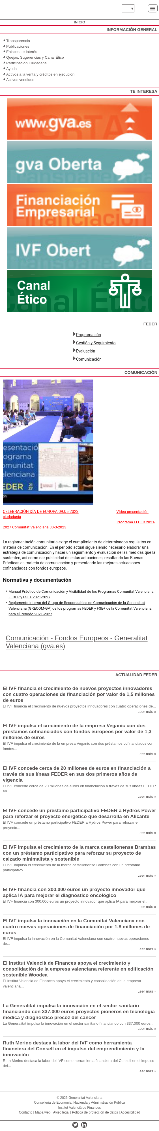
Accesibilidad (130, 1112)
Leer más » (146, 711)
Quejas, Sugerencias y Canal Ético (35, 57)
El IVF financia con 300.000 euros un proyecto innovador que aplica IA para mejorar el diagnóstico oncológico (74, 892)
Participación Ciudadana (26, 63)
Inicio (79, 22)
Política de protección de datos (95, 1112)
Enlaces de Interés (21, 52)
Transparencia (18, 41)
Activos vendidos (20, 80)
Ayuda (11, 69)
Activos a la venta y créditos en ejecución (40, 74)
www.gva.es (14, 8)
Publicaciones (17, 46)
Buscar (141, 8)
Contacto (26, 1112)
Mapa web (43, 1112)
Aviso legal (61, 1112)
